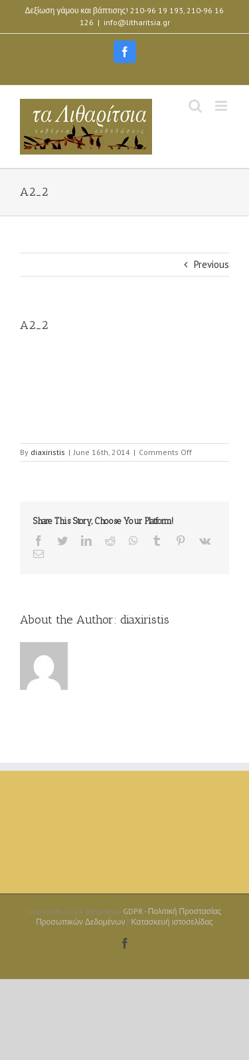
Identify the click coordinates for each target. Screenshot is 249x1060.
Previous (211, 264)
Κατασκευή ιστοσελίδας (171, 922)
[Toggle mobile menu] (222, 106)
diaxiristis (48, 452)
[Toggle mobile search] (195, 106)
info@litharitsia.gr (137, 22)
